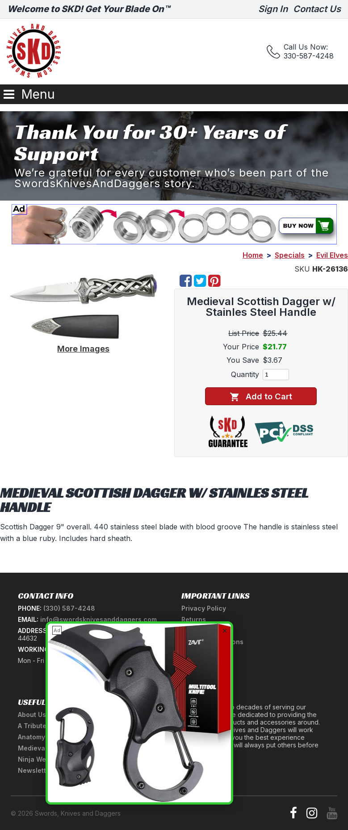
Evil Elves (332, 255)
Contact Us (317, 9)
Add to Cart (261, 396)
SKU (302, 268)
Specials (290, 255)
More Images (83, 348)
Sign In (273, 9)
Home (253, 255)
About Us (32, 714)
